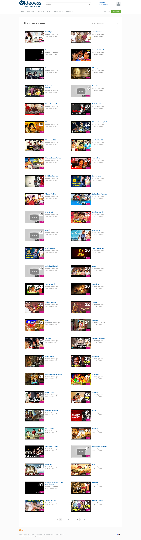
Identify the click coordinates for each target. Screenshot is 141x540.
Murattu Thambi (97, 140)
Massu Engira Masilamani (54, 374)
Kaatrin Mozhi (96, 158)
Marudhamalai (97, 32)
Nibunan (48, 68)
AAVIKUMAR (96, 482)
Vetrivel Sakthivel (98, 50)
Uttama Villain (96, 230)
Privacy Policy (39, 534)
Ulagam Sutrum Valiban (53, 158)
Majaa (94, 266)
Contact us (69, 11)
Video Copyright (59, 534)
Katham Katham (97, 500)
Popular (41, 11)
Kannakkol (95, 284)
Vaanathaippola (50, 500)
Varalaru (48, 338)
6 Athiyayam (96, 68)
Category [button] (31, 11)
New (48, 11)
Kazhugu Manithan (51, 410)
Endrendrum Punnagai (99, 194)
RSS (21, 530)
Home (22, 11)
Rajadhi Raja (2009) (98, 338)
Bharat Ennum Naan (52, 104)
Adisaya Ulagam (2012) (100, 122)
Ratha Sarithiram (97, 104)
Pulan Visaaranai (97, 86)
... (74, 519)
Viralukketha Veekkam (99, 446)
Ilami (93, 464)
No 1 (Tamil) (49, 428)
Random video (57, 11)
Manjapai (48, 464)
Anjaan (94, 302)
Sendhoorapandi (97, 212)
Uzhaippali (95, 356)
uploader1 (49, 322)
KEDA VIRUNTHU (98, 248)
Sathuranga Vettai (51, 446)
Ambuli (47, 230)
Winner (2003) (50, 284)
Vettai (94, 410)
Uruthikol (95, 392)
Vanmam (95, 428)
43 (81, 519)
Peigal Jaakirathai (51, 266)
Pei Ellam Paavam (51, 176)
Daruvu (47, 50)
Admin (48, 34)
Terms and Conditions (49, 534)
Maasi (47, 122)
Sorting (94, 23)
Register (105, 4)
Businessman (96, 176)
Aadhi (47, 320)
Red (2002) (49, 212)
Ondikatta (95, 374)
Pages (107, 11)
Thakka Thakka (50, 194)
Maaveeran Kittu (50, 140)
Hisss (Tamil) (49, 356)
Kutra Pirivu (49, 392)
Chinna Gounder (51, 302)
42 (77, 519)
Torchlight (48, 32)
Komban (95, 320)
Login (101, 4)
